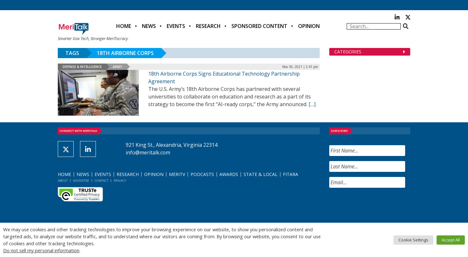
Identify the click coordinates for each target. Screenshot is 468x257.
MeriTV (177, 174)
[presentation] (377, 205)
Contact (101, 181)
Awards (228, 174)
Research (208, 26)
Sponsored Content (259, 26)
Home (123, 26)
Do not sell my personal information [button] (41, 250)
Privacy (120, 181)
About (63, 181)
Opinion (309, 26)
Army (117, 66)
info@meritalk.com (148, 152)
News (149, 26)
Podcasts (202, 174)
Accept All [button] (451, 240)
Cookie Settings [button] (413, 240)
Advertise (81, 181)
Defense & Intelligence (82, 66)
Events (176, 26)
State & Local (260, 174)
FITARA (290, 174)
